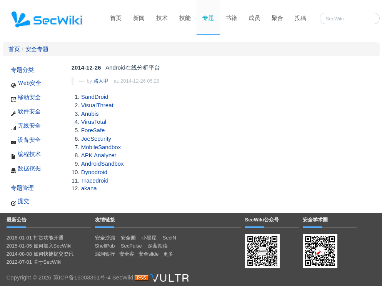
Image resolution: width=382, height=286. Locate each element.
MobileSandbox (101, 147)
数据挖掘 (26, 169)
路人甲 (100, 81)
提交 (20, 202)
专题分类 (22, 70)
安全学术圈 (315, 220)
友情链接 (105, 220)
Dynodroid (94, 172)
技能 (185, 18)
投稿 (300, 18)
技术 (162, 18)
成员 (254, 18)
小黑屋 (149, 238)
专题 (208, 18)
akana (89, 188)
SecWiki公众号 (262, 220)
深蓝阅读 (158, 246)
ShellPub (105, 246)
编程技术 (26, 155)
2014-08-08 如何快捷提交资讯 (40, 254)
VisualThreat (97, 105)
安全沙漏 (105, 238)
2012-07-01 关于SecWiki (34, 262)
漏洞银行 (105, 254)
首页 (116, 18)
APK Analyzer (99, 155)
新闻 (139, 18)
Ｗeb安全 (26, 84)
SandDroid (94, 96)
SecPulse (131, 246)
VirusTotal (94, 121)
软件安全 (26, 112)
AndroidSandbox (102, 163)
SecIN (169, 238)
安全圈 (128, 238)
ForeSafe (93, 130)
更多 (168, 254)
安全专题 (36, 49)
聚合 (277, 18)
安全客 (126, 254)
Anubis (90, 113)
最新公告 (17, 220)
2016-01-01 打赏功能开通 (35, 238)
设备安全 (26, 140)
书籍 (231, 18)
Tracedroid (94, 180)
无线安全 (26, 126)
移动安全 (26, 98)
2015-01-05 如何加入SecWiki (39, 246)
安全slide (148, 254)
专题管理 (22, 188)
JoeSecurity (96, 138)
